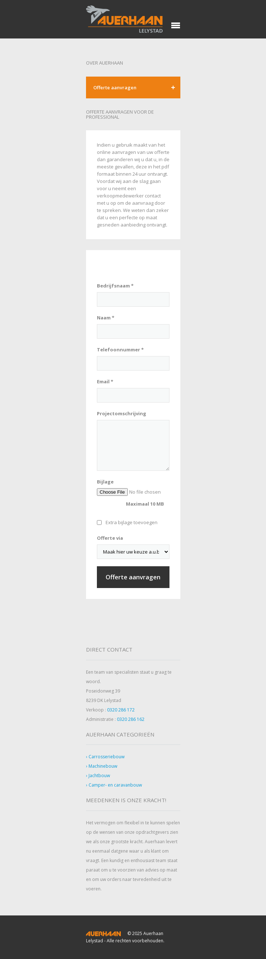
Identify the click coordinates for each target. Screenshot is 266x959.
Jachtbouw (99, 775)
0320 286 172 (121, 710)
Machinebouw (103, 766)
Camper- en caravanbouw (115, 785)
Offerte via (110, 538)
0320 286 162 (130, 719)
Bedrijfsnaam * (115, 285)
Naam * (105, 317)
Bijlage (105, 481)
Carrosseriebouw (106, 757)
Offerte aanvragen (114, 87)
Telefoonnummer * (120, 349)
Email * (105, 381)
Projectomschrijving (121, 413)
